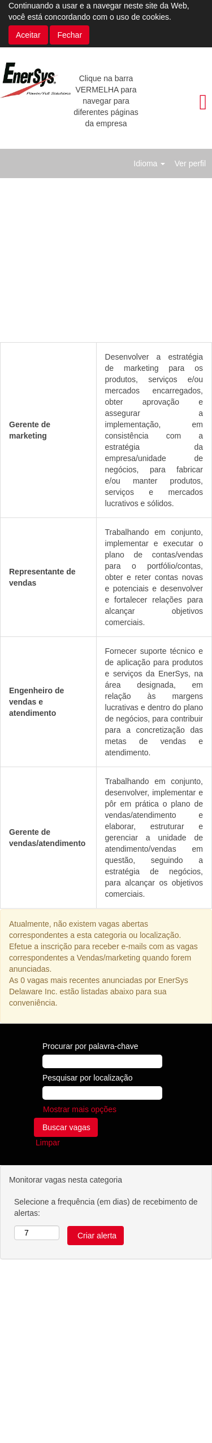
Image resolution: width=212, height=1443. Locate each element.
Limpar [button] (48, 1142)
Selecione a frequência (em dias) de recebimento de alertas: (106, 1207)
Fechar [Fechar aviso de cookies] (69, 34)
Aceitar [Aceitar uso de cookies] (28, 34)
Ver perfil (190, 163)
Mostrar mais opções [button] (79, 1109)
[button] (176, 102)
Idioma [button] (149, 163)
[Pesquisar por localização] (102, 1093)
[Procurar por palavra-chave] (102, 1061)
